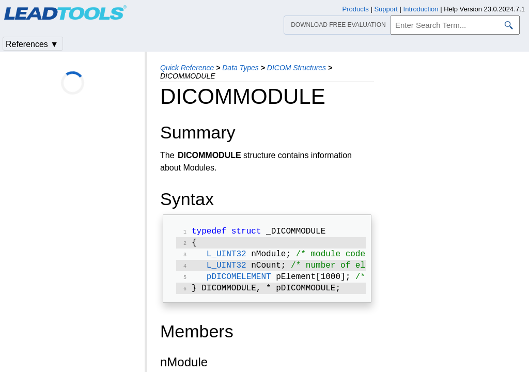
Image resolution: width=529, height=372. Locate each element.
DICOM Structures (296, 68)
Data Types (240, 68)
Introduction (421, 9)
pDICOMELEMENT (239, 282)
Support (386, 9)
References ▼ (32, 44)
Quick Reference (187, 68)
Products (356, 9)
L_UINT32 (226, 257)
